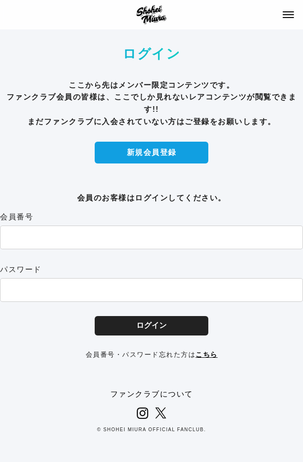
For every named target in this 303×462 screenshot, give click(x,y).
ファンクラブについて (151, 394)
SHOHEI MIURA (151, 14)
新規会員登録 (152, 152)
